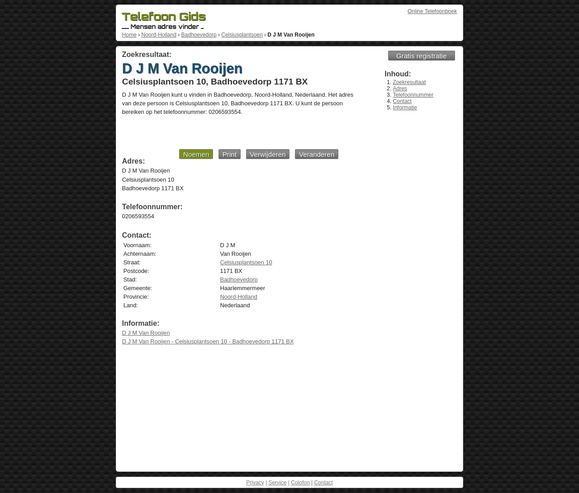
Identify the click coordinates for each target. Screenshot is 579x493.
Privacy (255, 482)
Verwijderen (267, 154)
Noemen (196, 154)
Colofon (300, 482)
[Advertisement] (230, 132)
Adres (400, 88)
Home (129, 35)
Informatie (405, 107)
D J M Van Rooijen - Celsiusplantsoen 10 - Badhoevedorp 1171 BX (208, 341)
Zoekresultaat (409, 82)
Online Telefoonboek (432, 11)
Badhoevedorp (199, 35)
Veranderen (317, 154)
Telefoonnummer (413, 95)
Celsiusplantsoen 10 (246, 262)
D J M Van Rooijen (146, 332)
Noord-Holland (158, 35)
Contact (402, 101)
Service (277, 482)
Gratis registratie (421, 56)
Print (230, 154)
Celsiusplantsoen (241, 35)
